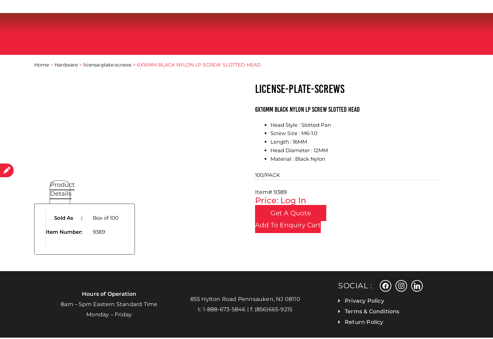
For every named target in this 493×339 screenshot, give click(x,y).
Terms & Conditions (372, 313)
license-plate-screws (107, 66)
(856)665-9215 (274, 310)
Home (41, 66)
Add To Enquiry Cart (288, 227)
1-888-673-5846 (224, 310)
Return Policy (364, 323)
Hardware (66, 66)
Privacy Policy (364, 302)
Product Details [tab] (62, 191)
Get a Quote (297, 215)
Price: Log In (280, 202)
